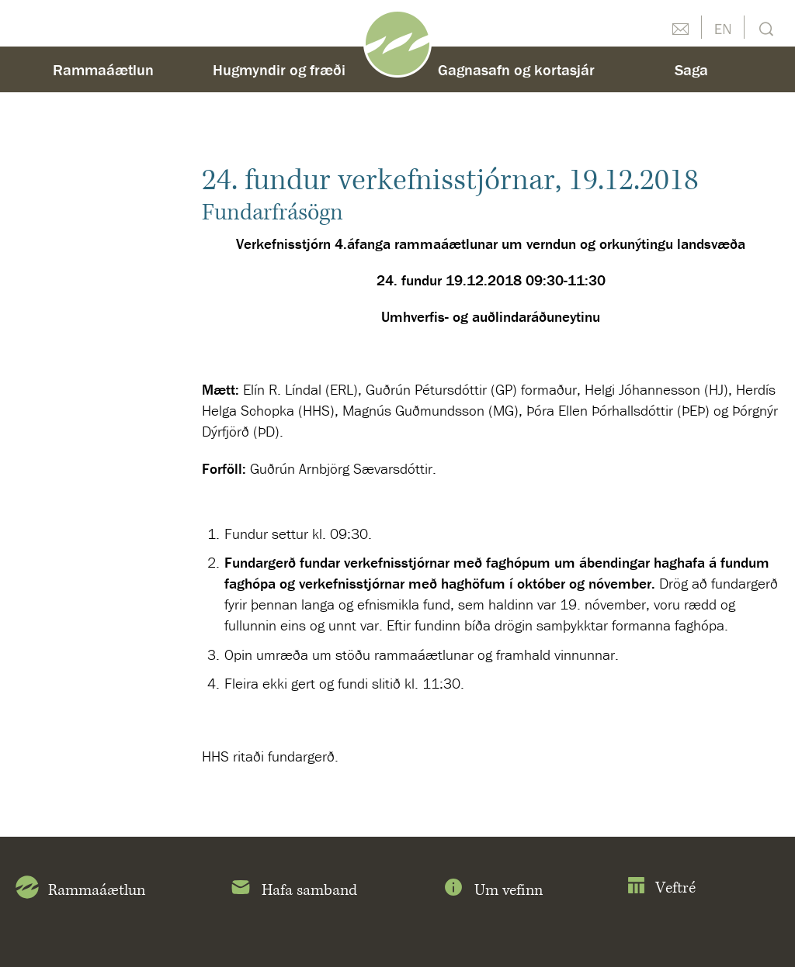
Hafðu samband (680, 27)
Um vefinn (492, 890)
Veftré (661, 888)
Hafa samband (293, 890)
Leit (764, 27)
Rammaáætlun (103, 69)
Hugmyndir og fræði (279, 69)
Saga (691, 69)
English (723, 27)
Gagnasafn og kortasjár (516, 69)
